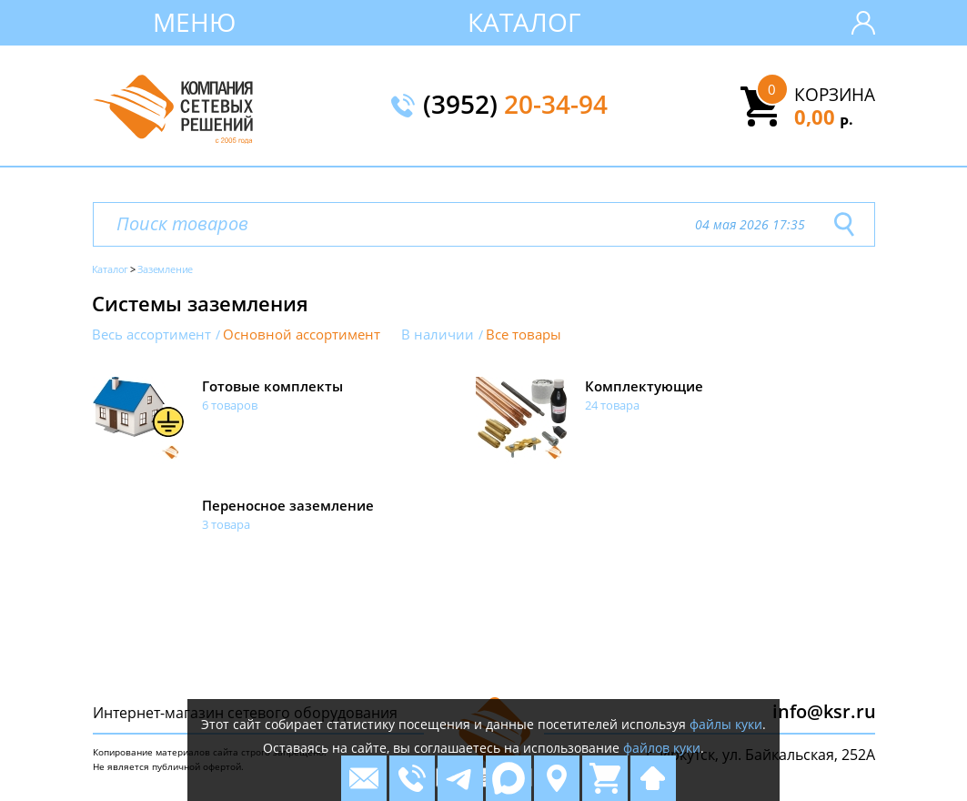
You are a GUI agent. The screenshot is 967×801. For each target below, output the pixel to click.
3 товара (226, 524)
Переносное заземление (288, 505)
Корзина (834, 94)
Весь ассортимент (151, 334)
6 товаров (229, 405)
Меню (194, 22)
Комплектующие (644, 386)
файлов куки (661, 747)
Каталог (524, 22)
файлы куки (726, 724)
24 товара (612, 405)
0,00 (823, 116)
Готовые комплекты (272, 386)
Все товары (523, 334)
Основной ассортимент (301, 334)
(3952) (515, 105)
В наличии (437, 334)
